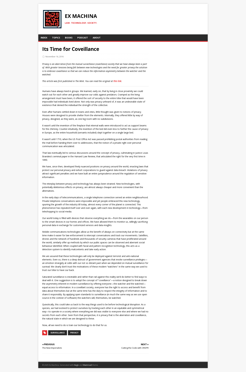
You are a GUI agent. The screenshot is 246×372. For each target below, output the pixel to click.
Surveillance (58, 332)
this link (117, 81)
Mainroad (87, 365)
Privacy (74, 332)
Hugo (76, 365)
